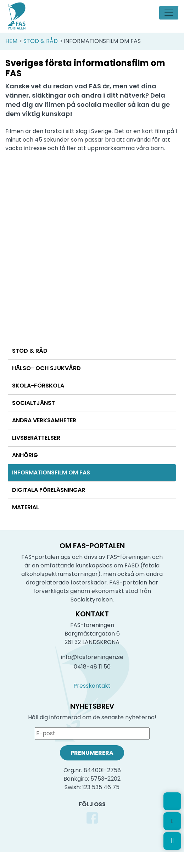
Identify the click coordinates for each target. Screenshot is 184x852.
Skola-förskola (38, 385)
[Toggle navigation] (169, 13)
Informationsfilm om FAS (51, 472)
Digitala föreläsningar (48, 490)
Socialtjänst (33, 403)
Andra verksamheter (44, 420)
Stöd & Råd (40, 41)
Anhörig (25, 455)
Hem (11, 41)
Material (25, 507)
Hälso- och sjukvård (46, 368)
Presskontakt (92, 686)
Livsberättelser (36, 438)
